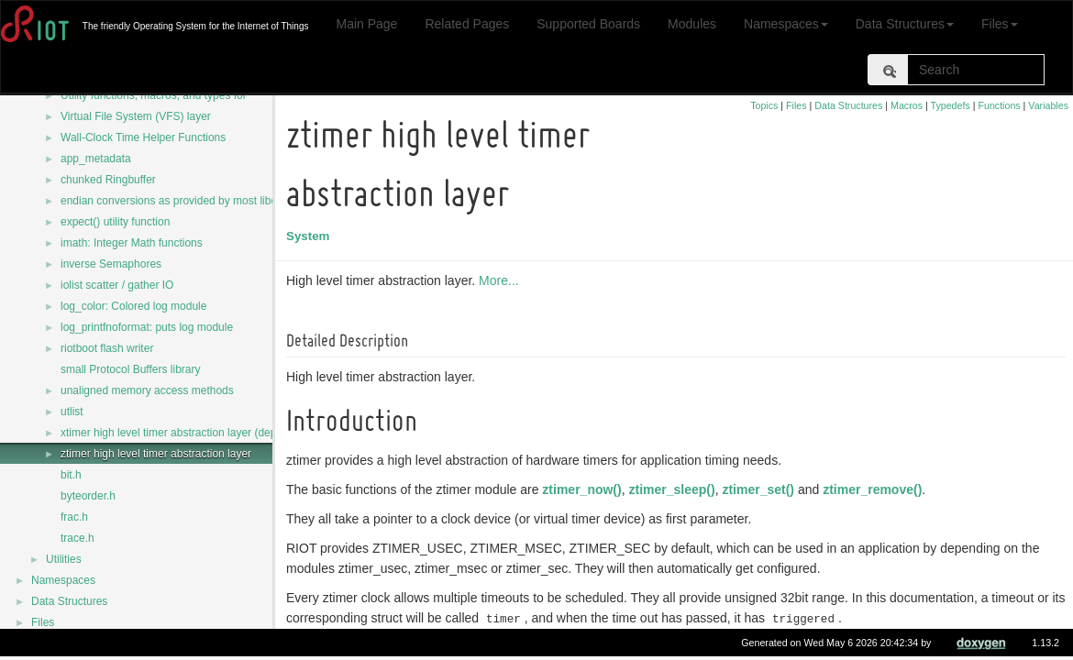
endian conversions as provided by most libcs (171, 200)
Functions (999, 105)
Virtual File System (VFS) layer (136, 116)
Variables (1048, 105)
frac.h (74, 517)
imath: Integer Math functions (132, 242)
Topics (764, 105)
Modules (692, 23)
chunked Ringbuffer (108, 179)
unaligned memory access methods (147, 390)
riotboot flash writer (107, 348)
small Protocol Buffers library (131, 369)
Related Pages (467, 23)
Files (999, 23)
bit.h (71, 474)
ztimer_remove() (874, 489)
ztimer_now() (584, 489)
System (310, 236)
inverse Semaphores (111, 264)
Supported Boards (588, 23)
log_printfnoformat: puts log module (147, 327)
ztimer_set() (761, 489)
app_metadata (96, 158)
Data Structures (905, 23)
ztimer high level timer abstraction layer (156, 453)
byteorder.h (88, 496)
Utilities (64, 559)
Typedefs (950, 105)
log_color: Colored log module (133, 306)
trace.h (77, 538)
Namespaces (786, 23)
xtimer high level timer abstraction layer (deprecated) (188, 432)
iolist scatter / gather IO (117, 285)
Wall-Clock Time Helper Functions (143, 137)
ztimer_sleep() (674, 489)
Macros (906, 105)
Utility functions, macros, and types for (154, 95)
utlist (72, 411)
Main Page (366, 23)
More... (501, 280)
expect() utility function (115, 221)
